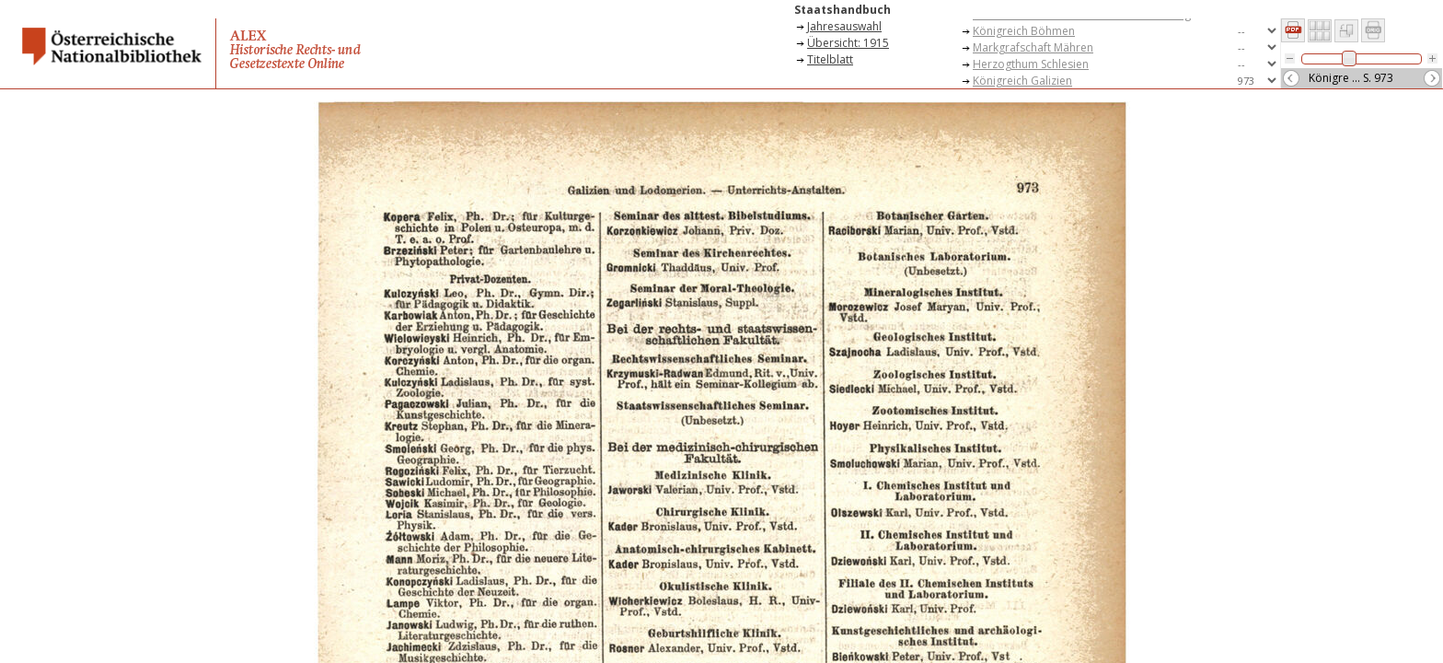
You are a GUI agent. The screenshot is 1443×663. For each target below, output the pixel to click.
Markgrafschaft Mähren (1033, 47)
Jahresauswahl (844, 26)
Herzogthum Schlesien (1031, 64)
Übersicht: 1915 (848, 43)
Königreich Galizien (1022, 80)
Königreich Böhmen (1024, 31)
